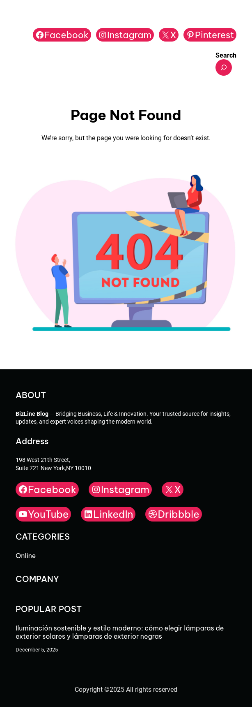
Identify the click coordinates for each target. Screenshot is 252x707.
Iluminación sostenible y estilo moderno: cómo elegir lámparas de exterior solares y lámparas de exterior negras (120, 632)
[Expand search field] (223, 67)
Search (225, 55)
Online (26, 556)
